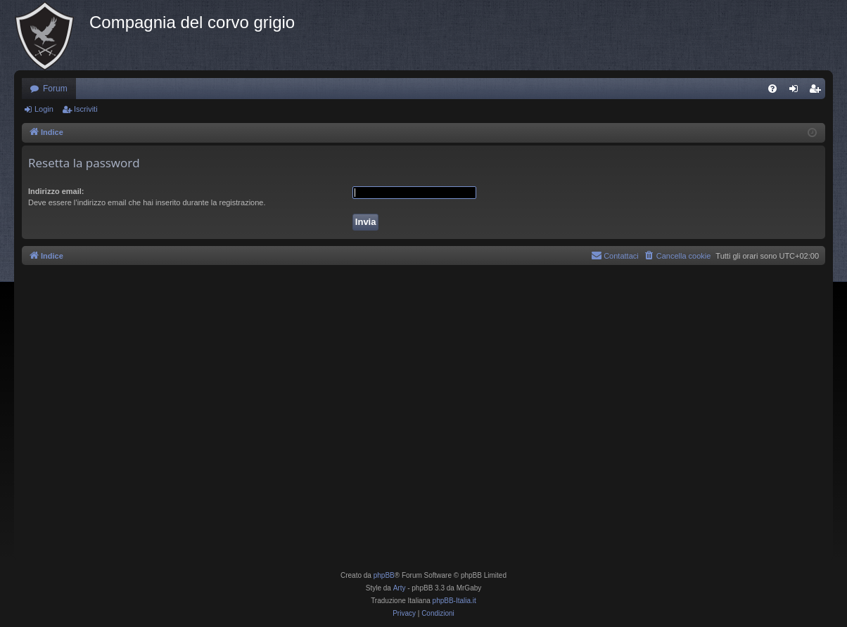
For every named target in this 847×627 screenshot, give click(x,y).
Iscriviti (86, 109)
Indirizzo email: (56, 191)
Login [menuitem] (796, 91)
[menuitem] (772, 88)
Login (43, 109)
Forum (55, 88)
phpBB (384, 575)
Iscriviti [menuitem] (817, 91)
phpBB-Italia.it (454, 601)
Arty (399, 588)
